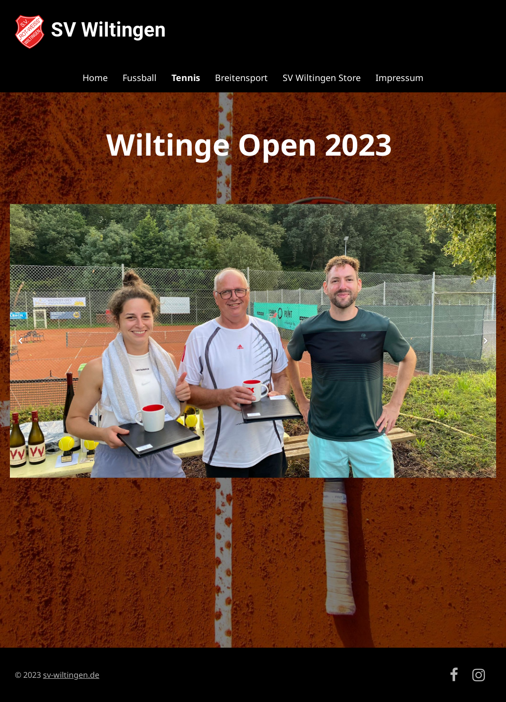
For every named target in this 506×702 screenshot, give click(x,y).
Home (95, 77)
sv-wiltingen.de (71, 674)
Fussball (140, 77)
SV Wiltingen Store (322, 77)
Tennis (185, 77)
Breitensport (241, 77)
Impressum (399, 77)
